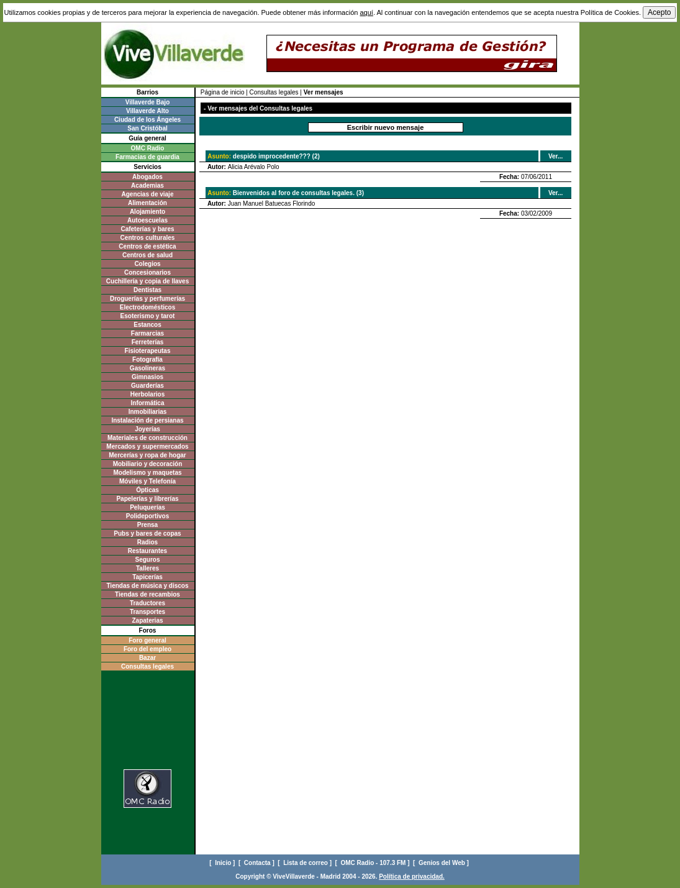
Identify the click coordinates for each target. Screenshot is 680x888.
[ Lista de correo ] (305, 862)
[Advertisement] (147, 723)
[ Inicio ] (223, 862)
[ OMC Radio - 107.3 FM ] (373, 862)
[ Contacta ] (257, 862)
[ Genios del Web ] (442, 862)
